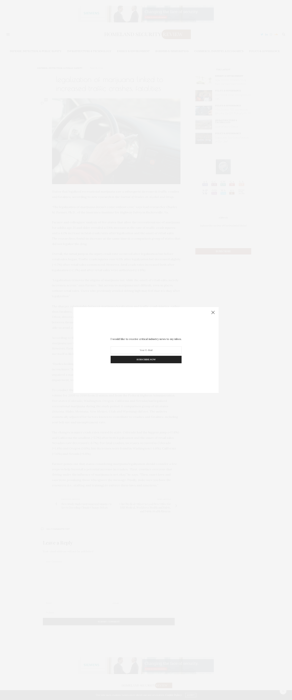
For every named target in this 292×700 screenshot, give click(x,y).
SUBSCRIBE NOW (146, 359)
